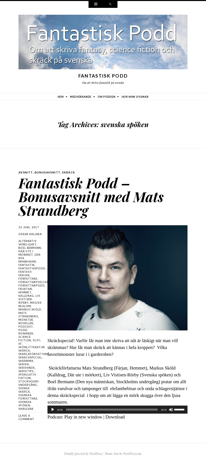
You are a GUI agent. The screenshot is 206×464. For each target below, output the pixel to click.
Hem (61, 96)
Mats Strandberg (28, 314)
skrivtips (26, 371)
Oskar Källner (30, 234)
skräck (68, 172)
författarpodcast (34, 282)
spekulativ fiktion (27, 376)
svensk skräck (24, 390)
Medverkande (80, 96)
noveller (26, 323)
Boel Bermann (30, 247)
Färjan (24, 275)
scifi (36, 340)
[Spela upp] (53, 410)
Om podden (106, 96)
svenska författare (28, 396)
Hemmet (25, 292)
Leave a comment (26, 417)
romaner (26, 333)
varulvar (26, 408)
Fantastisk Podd (103, 76)
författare (28, 278)
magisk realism (30, 304)
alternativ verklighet (28, 242)
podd (23, 330)
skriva (24, 364)
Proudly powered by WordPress (83, 454)
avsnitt (26, 172)
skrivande (27, 367)
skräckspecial (30, 357)
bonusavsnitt (47, 172)
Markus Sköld (30, 309)
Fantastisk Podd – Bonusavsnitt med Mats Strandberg (91, 196)
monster (26, 319)
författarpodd (32, 285)
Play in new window (83, 416)
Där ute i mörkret (26, 253)
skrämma (26, 360)
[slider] (112, 410)
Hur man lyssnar (135, 96)
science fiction (25, 338)
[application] (117, 410)
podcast (26, 326)
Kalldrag (26, 295)
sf (20, 343)
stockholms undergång (29, 383)
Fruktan (25, 289)
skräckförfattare (34, 354)
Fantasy (25, 271)
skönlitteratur (32, 347)
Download (115, 416)
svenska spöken (25, 403)
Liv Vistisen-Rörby (29, 299)
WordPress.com (132, 454)
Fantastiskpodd (32, 268)
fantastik (27, 265)
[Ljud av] (171, 410)
